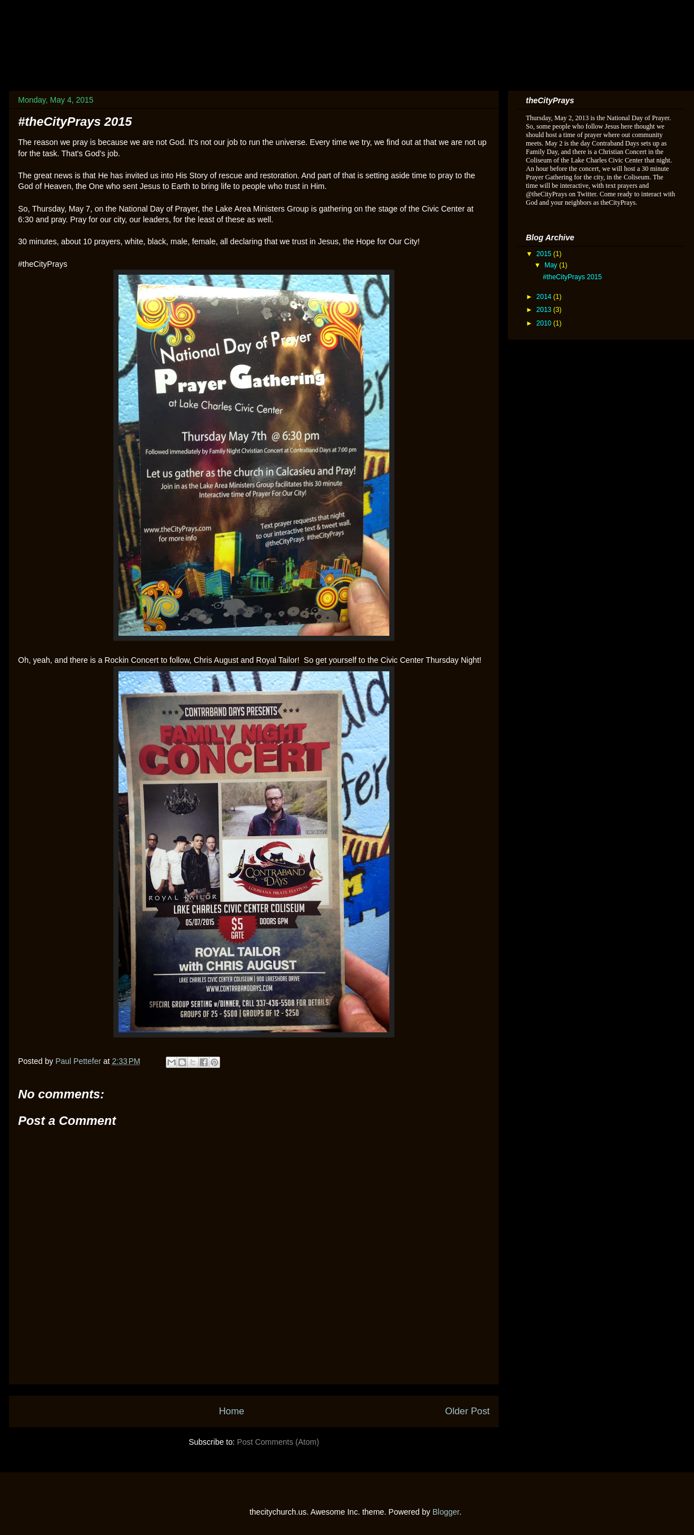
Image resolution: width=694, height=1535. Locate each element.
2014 (545, 297)
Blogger (445, 1511)
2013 (545, 310)
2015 (545, 254)
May (551, 265)
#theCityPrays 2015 (572, 277)
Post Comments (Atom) (278, 1441)
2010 (545, 323)
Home (231, 1411)
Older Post (467, 1411)
